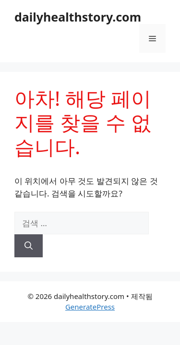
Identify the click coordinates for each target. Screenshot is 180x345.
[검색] (28, 245)
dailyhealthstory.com (77, 17)
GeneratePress (90, 306)
